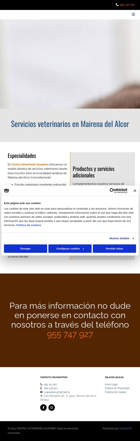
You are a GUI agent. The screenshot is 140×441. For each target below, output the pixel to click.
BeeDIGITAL (125, 428)
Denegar (25, 248)
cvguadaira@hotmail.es (57, 392)
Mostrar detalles (119, 238)
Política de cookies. (29, 225)
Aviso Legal (111, 384)
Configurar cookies (70, 248)
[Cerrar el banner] (135, 190)
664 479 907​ (51, 388)
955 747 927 (127, 4)
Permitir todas (114, 248)
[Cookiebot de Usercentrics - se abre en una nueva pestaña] (112, 190)
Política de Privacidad (117, 388)
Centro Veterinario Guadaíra (30, 164)
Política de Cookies (115, 392)
